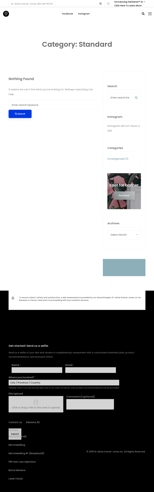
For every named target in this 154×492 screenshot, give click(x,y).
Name (16, 398)
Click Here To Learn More (128, 5)
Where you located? (22, 410)
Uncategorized (117, 162)
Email (69, 398)
